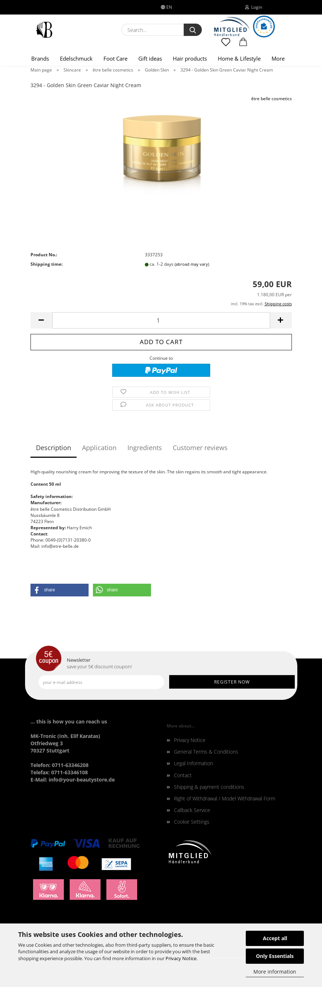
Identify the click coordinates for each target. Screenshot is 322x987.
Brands (40, 58)
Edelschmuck (76, 58)
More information (274, 971)
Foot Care (115, 58)
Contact (183, 775)
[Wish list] (226, 45)
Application (99, 447)
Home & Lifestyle (239, 58)
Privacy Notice (181, 958)
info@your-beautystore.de (82, 779)
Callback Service (192, 810)
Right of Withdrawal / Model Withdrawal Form (224, 798)
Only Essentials (275, 956)
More (278, 58)
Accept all (275, 938)
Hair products (190, 58)
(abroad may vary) (192, 264)
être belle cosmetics (271, 98)
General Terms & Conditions (206, 751)
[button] (243, 45)
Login (253, 7)
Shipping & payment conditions (209, 786)
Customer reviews (200, 447)
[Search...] (193, 30)
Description (53, 447)
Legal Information (193, 763)
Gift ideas (150, 58)
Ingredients (144, 447)
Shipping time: (46, 264)
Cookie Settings (191, 821)
